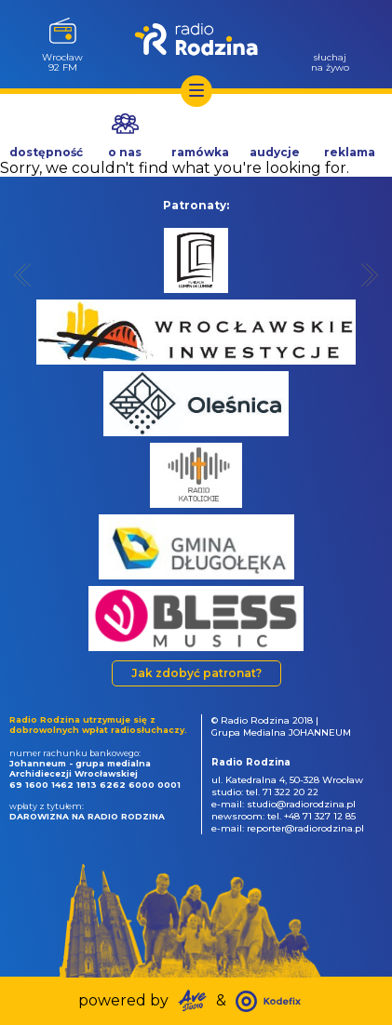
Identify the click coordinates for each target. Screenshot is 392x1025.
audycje (275, 152)
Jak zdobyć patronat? (196, 673)
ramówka (200, 152)
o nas (125, 152)
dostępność (46, 152)
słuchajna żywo (330, 62)
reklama (349, 152)
